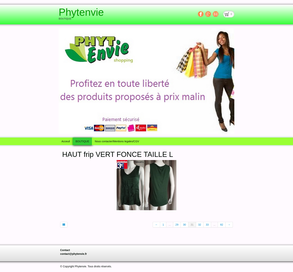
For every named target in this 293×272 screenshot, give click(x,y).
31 (192, 224)
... (170, 224)
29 (176, 224)
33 (207, 224)
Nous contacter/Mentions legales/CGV (117, 141)
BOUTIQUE (82, 141)
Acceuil (65, 141)
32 (199, 224)
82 (221, 224)
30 (184, 224)
